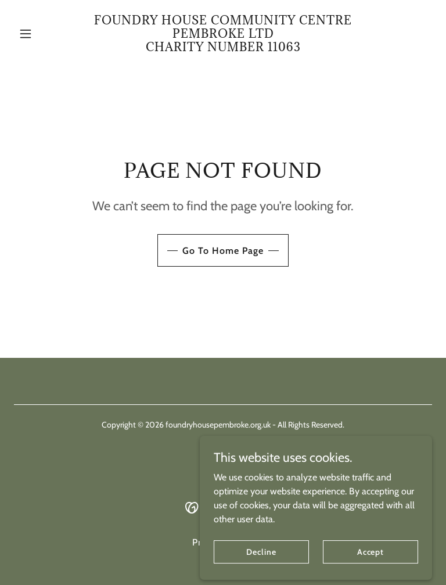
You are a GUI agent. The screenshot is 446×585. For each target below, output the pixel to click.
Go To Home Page (223, 250)
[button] (45, 33)
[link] (223, 47)
